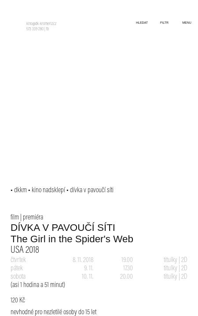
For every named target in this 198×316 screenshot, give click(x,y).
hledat (142, 22)
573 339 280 (35, 29)
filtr (164, 22)
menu (186, 22)
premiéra (33, 217)
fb (47, 29)
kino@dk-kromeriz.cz (41, 24)
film (15, 217)
